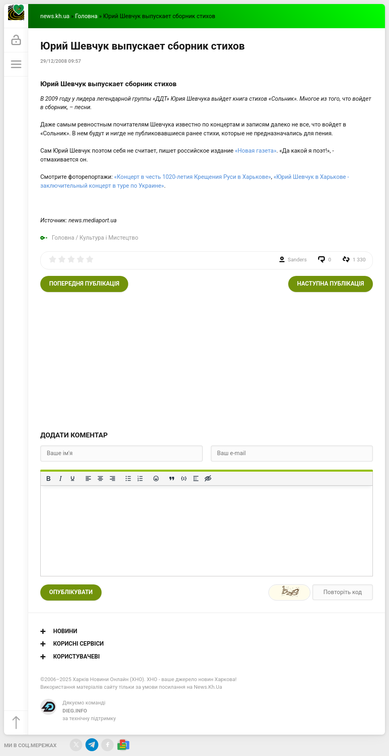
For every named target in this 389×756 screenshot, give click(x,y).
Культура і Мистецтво (108, 237)
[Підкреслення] (73, 478)
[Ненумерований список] (128, 478)
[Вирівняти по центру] (100, 478)
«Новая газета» (256, 150)
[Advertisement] (206, 360)
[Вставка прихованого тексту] (208, 478)
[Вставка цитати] (172, 478)
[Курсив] (60, 478)
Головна (86, 16)
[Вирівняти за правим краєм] (112, 478)
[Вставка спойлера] (196, 478)
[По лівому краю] (88, 478)
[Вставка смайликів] (156, 478)
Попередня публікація (84, 283)
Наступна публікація (330, 283)
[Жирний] (48, 478)
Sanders (297, 260)
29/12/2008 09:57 (60, 61)
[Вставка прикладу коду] (184, 478)
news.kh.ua (54, 16)
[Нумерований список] (140, 478)
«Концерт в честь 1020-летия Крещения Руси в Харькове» (192, 177)
